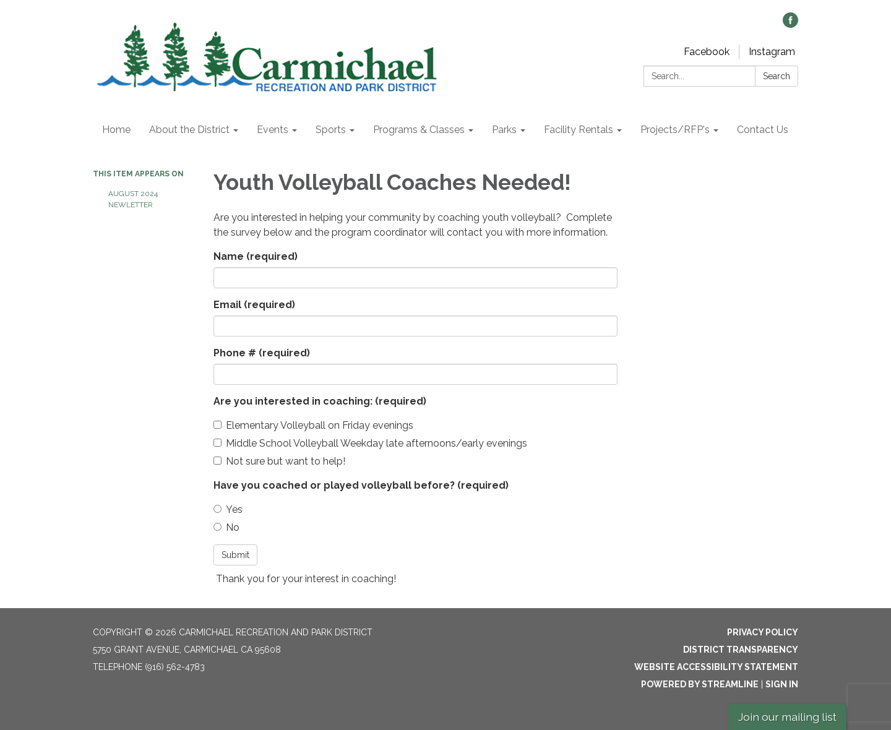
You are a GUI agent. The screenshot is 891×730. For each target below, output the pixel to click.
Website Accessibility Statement (716, 667)
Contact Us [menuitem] (762, 129)
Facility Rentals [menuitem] (578, 129)
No (226, 527)
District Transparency (740, 650)
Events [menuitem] (272, 129)
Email (254, 305)
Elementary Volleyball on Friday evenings (313, 425)
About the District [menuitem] (189, 129)
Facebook (707, 52)
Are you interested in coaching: (319, 401)
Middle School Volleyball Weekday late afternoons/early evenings (370, 443)
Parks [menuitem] (504, 129)
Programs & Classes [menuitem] (419, 129)
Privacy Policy (762, 632)
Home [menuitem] (116, 129)
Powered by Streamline (700, 684)
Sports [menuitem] (331, 129)
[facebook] (790, 24)
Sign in (781, 684)
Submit (235, 555)
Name (255, 256)
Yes (228, 509)
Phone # (261, 353)
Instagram (772, 52)
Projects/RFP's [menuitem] (675, 129)
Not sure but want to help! (279, 461)
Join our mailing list (787, 716)
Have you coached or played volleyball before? (361, 485)
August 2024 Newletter (133, 199)
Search (776, 76)
